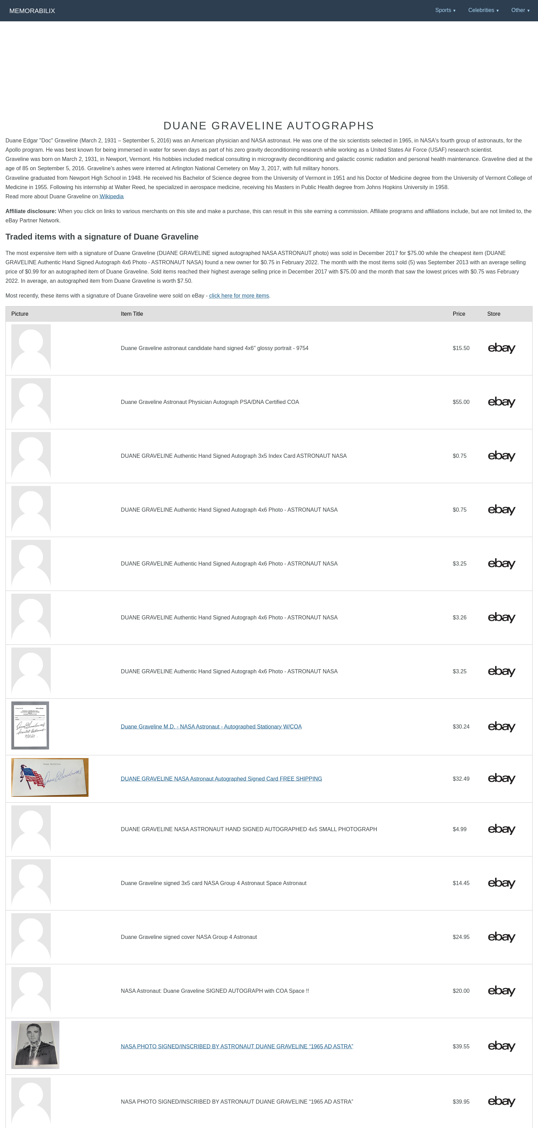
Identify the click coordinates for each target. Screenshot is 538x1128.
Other (518, 10)
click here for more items (239, 296)
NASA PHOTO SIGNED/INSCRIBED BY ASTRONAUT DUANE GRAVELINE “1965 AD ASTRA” (237, 1046)
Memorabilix (32, 10)
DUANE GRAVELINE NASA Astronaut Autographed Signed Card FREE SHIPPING (221, 779)
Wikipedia (112, 196)
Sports (443, 10)
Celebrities (481, 10)
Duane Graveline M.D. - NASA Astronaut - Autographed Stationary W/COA (211, 727)
